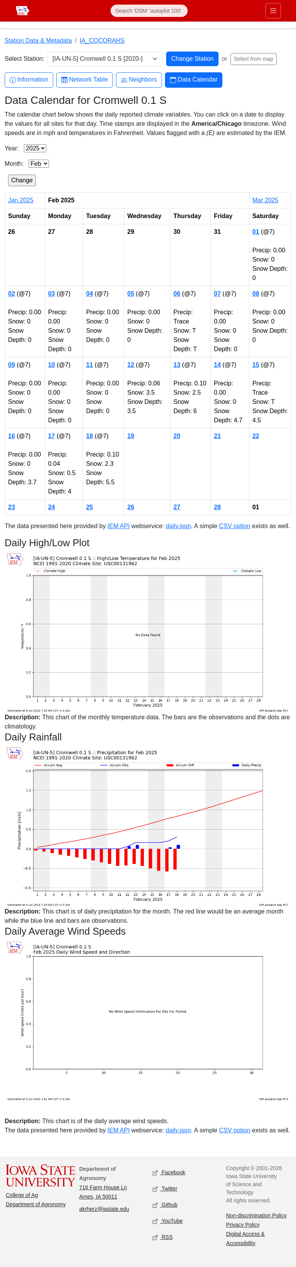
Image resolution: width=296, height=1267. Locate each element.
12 (130, 365)
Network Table (84, 80)
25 (89, 507)
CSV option (234, 526)
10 (51, 365)
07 (217, 293)
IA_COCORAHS (102, 40)
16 (11, 436)
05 (130, 293)
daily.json (178, 526)
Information (29, 80)
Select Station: (24, 58)
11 (89, 365)
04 (89, 293)
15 (255, 365)
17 (51, 436)
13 (176, 365)
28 (217, 507)
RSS (163, 1237)
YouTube (168, 1221)
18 (89, 436)
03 (51, 293)
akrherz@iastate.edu (104, 1209)
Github (165, 1204)
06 (176, 293)
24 (51, 507)
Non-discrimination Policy (256, 1215)
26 (130, 507)
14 (217, 365)
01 (255, 231)
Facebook (169, 1172)
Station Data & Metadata (38, 40)
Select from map (253, 59)
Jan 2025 (21, 200)
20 (176, 436)
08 (255, 293)
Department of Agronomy (36, 1204)
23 (11, 507)
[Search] (149, 11)
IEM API (119, 526)
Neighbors (139, 80)
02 (11, 293)
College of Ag (22, 1195)
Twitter (165, 1188)
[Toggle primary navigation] (273, 10)
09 (11, 365)
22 (255, 436)
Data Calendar (193, 80)
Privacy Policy (243, 1225)
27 (176, 507)
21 (217, 436)
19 (130, 436)
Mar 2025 (265, 200)
